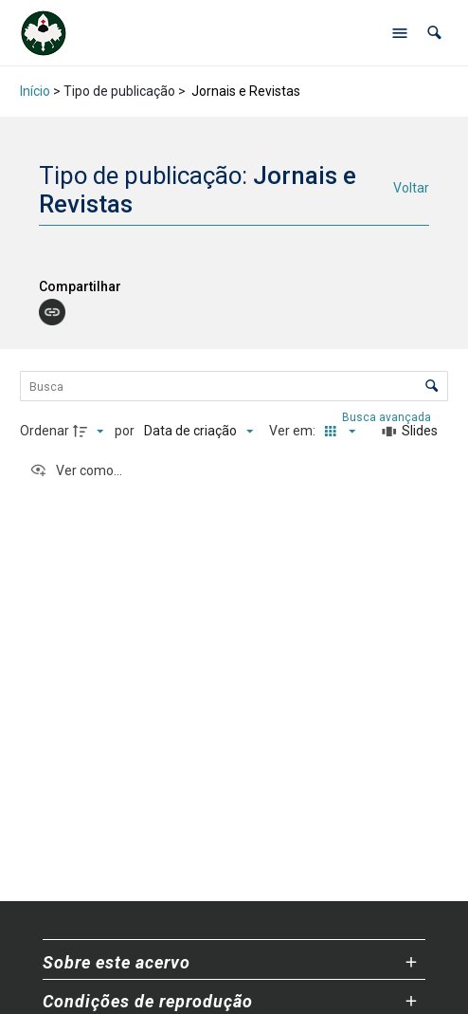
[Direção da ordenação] (91, 431)
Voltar (411, 187)
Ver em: (293, 430)
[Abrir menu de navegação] (400, 33)
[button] (434, 32)
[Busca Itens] (234, 386)
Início (35, 91)
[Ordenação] (198, 431)
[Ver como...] (76, 470)
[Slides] (410, 431)
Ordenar (44, 430)
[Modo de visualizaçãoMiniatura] (336, 431)
